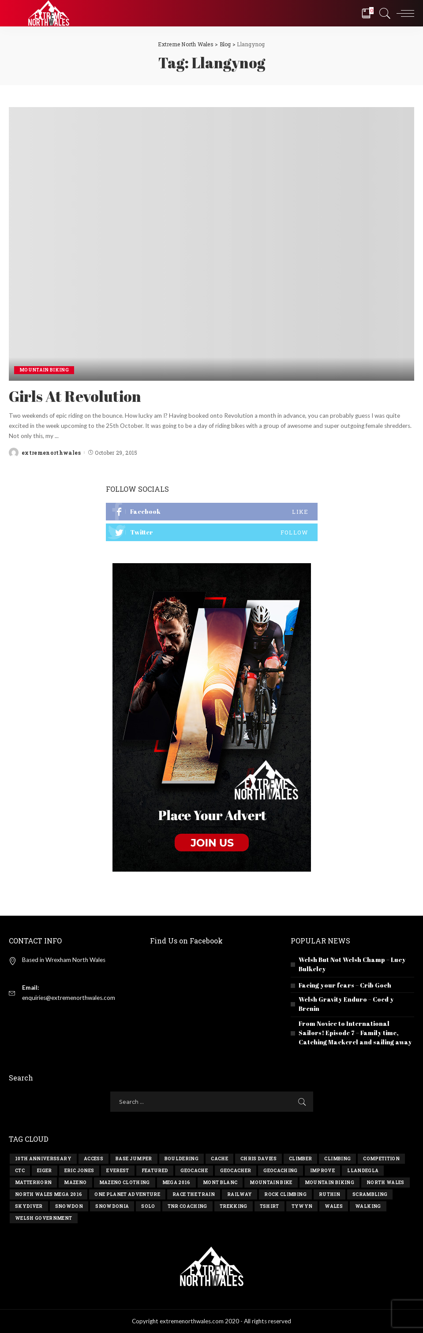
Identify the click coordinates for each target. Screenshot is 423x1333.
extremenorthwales (51, 452)
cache (219, 1159)
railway (239, 1194)
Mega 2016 (176, 1182)
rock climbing (285, 1194)
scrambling (369, 1194)
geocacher (235, 1170)
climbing (337, 1159)
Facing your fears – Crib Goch (345, 985)
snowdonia (112, 1206)
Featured (155, 1170)
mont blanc (220, 1182)
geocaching (280, 1170)
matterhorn (33, 1182)
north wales (385, 1182)
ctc (20, 1170)
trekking (233, 1206)
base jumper (134, 1159)
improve (322, 1170)
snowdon (69, 1206)
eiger (44, 1170)
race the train (193, 1194)
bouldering (181, 1159)
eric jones (79, 1170)
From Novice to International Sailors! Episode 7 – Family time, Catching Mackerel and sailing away (355, 1032)
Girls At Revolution (75, 396)
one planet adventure (127, 1194)
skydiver (29, 1206)
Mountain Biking (44, 370)
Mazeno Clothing (124, 1182)
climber (300, 1159)
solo (148, 1206)
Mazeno (75, 1182)
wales (334, 1206)
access (93, 1159)
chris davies (258, 1159)
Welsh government (43, 1218)
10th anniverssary (43, 1159)
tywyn (302, 1206)
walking (368, 1206)
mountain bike (271, 1182)
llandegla (362, 1170)
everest (117, 1170)
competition (381, 1159)
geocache (194, 1170)
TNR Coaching (187, 1206)
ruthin (329, 1194)
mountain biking (329, 1182)
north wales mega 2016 (48, 1194)
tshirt (269, 1206)
